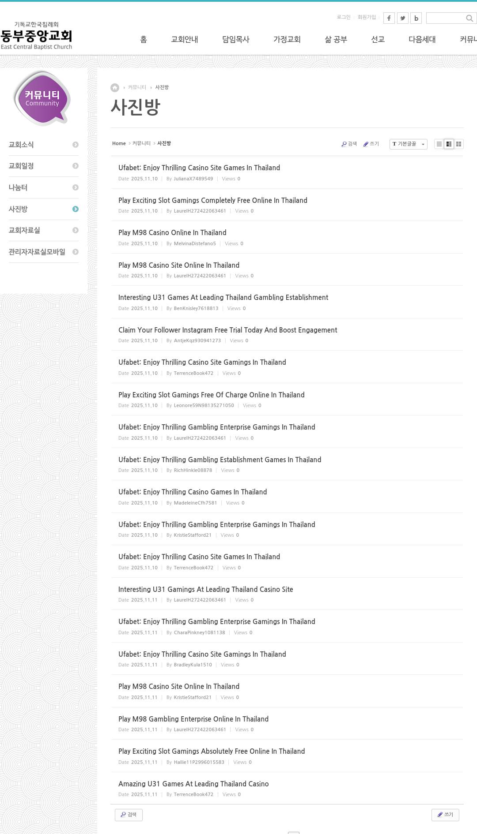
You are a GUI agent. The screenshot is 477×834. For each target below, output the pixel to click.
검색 (349, 144)
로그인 (344, 17)
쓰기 (370, 144)
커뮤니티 (137, 87)
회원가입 (367, 17)
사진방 (162, 87)
